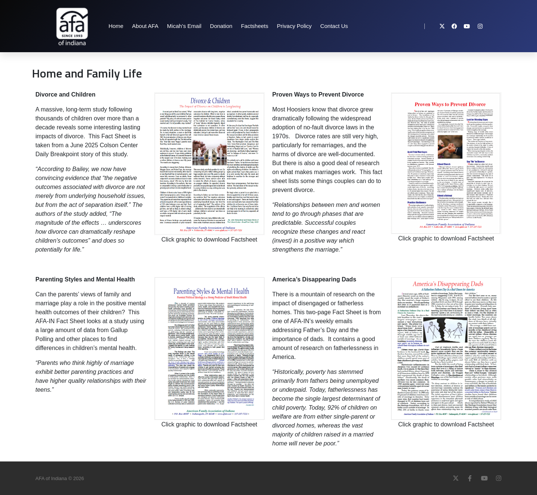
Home (116, 26)
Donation (221, 26)
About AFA (145, 26)
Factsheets (254, 26)
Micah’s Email (184, 26)
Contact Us (334, 26)
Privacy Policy (294, 26)
